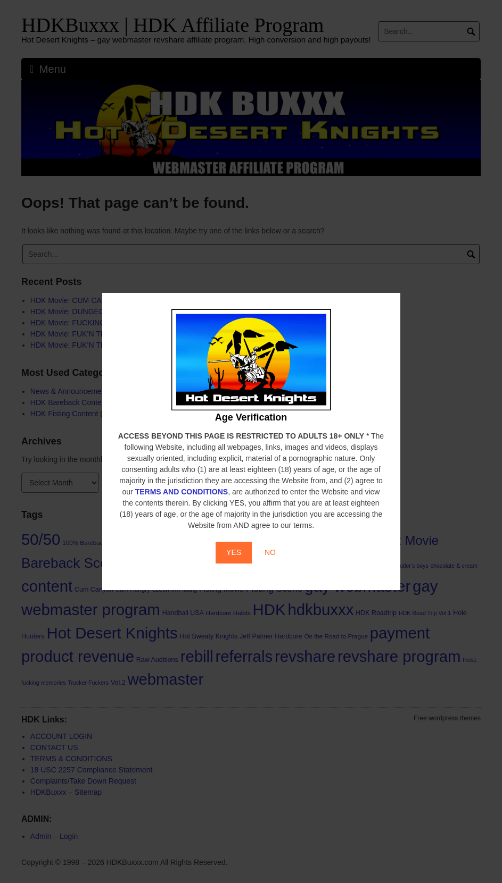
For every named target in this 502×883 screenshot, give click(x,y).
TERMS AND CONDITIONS (181, 491)
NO (270, 552)
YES (233, 552)
